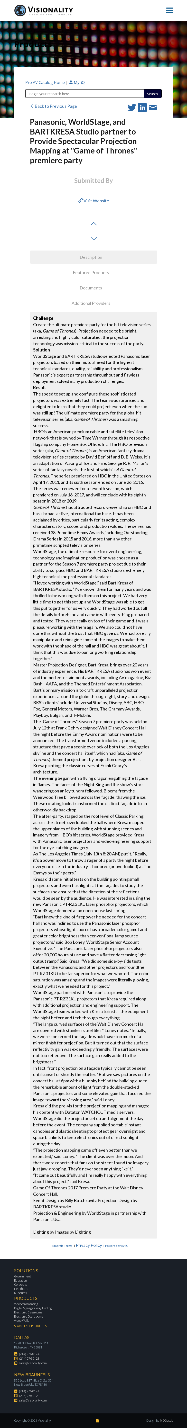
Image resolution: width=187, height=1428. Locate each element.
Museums (20, 1293)
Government (22, 1276)
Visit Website (93, 200)
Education (20, 1280)
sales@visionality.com (33, 1363)
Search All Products (30, 1326)
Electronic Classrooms (28, 1312)
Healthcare (21, 1289)
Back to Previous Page (53, 106)
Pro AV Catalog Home (45, 82)
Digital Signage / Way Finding (33, 1308)
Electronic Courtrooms (28, 1316)
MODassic (166, 1421)
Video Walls (21, 1321)
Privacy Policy (89, 1245)
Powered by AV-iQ (117, 1246)
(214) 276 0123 (29, 1358)
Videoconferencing (26, 1304)
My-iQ (77, 82)
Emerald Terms (62, 1246)
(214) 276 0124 (29, 1354)
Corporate (20, 1285)
